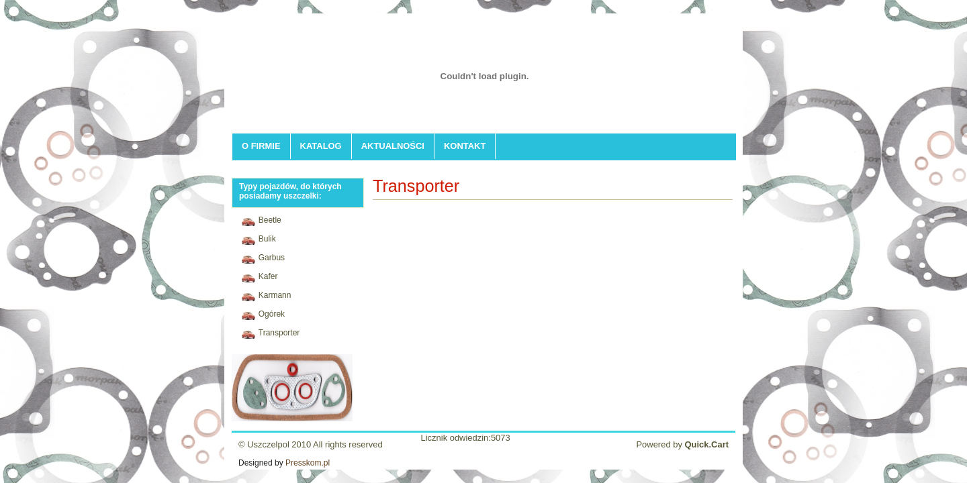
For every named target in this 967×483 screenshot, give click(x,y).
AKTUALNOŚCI (392, 146)
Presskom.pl (307, 463)
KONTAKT (465, 146)
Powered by (682, 444)
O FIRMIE (261, 146)
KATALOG (321, 146)
